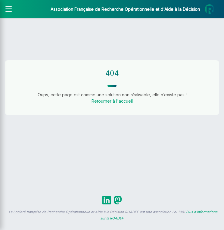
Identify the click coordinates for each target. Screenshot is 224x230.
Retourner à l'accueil (112, 101)
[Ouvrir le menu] (8, 9)
